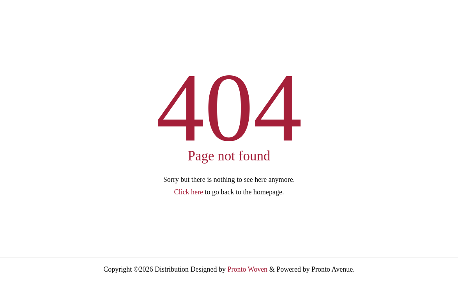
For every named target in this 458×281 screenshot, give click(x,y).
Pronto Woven (247, 269)
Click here (188, 192)
